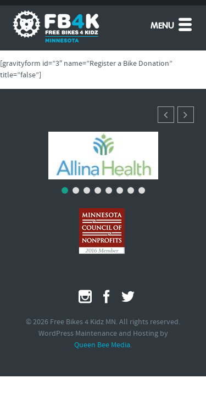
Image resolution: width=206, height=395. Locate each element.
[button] (185, 114)
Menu (172, 24)
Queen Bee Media (102, 345)
